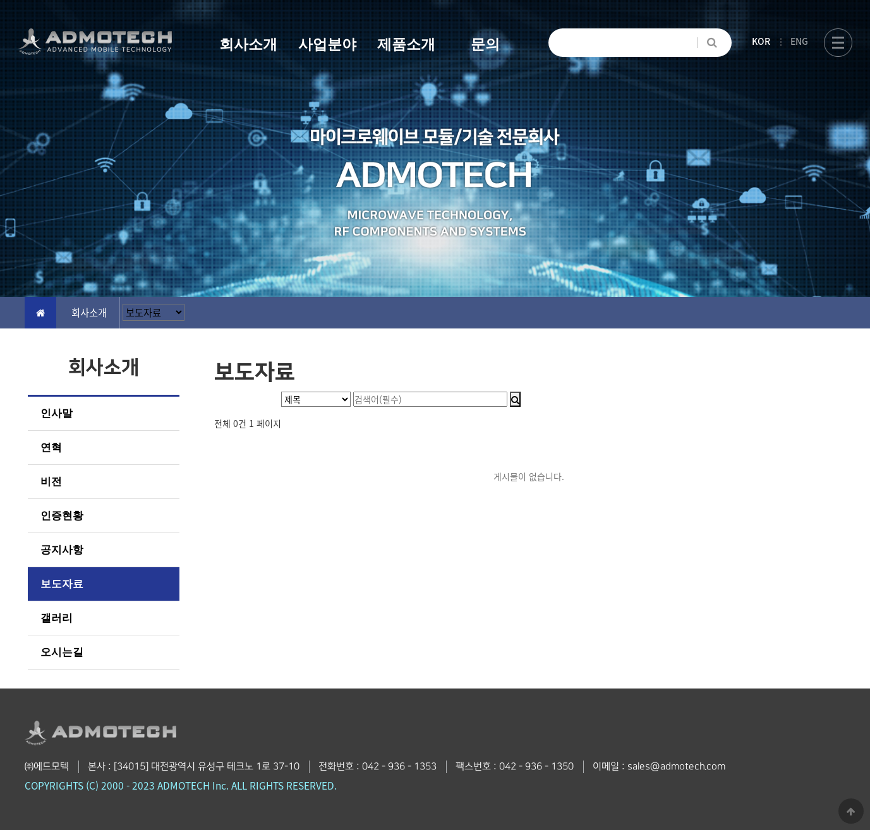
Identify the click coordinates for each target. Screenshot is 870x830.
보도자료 (61, 584)
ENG (799, 41)
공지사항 (61, 550)
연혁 (51, 448)
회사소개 (248, 44)
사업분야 (327, 44)
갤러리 (56, 618)
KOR (761, 41)
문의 (485, 44)
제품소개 (406, 44)
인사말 (56, 413)
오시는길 (61, 652)
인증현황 (61, 516)
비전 (51, 482)
